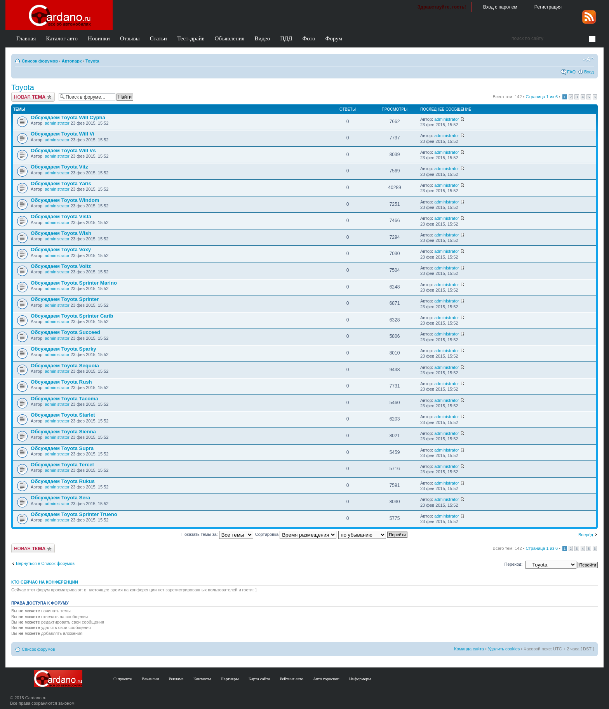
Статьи (158, 38)
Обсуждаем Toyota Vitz (59, 167)
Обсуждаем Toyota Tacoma (64, 398)
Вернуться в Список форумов (45, 563)
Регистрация (548, 7)
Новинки (99, 38)
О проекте (122, 678)
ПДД (286, 38)
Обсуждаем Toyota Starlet (63, 415)
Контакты (202, 678)
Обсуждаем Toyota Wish (61, 233)
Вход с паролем (500, 7)
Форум (333, 38)
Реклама (176, 678)
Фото (308, 38)
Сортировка (295, 534)
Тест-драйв (191, 38)
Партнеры (230, 678)
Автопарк (72, 61)
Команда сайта (469, 648)
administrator (57, 123)
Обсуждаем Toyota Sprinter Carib (72, 316)
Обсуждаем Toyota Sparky (63, 349)
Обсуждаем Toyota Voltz (61, 266)
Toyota (92, 61)
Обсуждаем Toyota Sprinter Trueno (74, 514)
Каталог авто (62, 38)
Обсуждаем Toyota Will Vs (63, 150)
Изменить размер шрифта (588, 59)
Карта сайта (259, 678)
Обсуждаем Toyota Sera (60, 497)
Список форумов (40, 61)
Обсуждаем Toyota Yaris (61, 183)
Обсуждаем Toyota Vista (61, 216)
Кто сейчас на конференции (44, 582)
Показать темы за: (217, 534)
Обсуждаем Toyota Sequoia (65, 365)
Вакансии (150, 678)
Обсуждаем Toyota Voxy (61, 249)
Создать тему (33, 97)
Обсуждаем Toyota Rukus (63, 481)
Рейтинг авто (291, 678)
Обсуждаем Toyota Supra (62, 448)
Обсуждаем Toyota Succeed (65, 332)
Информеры (360, 678)
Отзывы (130, 38)
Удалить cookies (504, 648)
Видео (262, 38)
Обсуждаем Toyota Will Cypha (68, 117)
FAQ (571, 72)
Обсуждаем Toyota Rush (61, 382)
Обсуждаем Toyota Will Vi (62, 134)
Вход (589, 72)
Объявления (230, 38)
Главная (26, 38)
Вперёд (585, 534)
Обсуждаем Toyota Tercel (62, 464)
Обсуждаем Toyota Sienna (63, 431)
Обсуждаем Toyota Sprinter (65, 299)
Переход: (514, 564)
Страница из (542, 96)
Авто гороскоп (326, 678)
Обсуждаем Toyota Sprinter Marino (74, 283)
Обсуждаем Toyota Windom (65, 200)
